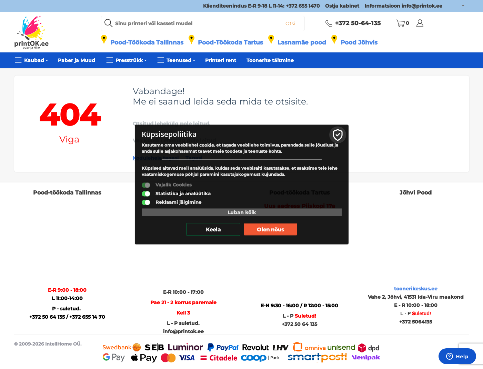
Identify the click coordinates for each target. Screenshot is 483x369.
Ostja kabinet (342, 6)
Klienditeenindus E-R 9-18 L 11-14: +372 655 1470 (261, 6)
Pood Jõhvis (359, 42)
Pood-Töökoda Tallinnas (146, 42)
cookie (206, 145)
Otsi (290, 23)
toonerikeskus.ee (415, 289)
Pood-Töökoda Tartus (230, 42)
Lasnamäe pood (302, 42)
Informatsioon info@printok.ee (403, 6)
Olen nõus (270, 229)
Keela (213, 229)
